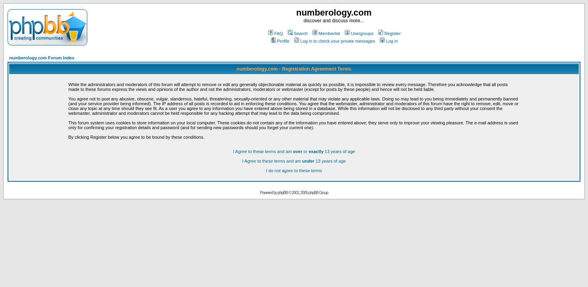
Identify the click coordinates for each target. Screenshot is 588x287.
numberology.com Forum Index (42, 57)
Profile (280, 41)
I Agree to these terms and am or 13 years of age (294, 151)
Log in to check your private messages (334, 41)
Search (298, 33)
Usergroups (359, 33)
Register (389, 33)
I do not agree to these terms (294, 170)
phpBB (283, 193)
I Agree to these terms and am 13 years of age (294, 161)
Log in (389, 41)
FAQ (275, 33)
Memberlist (326, 33)
